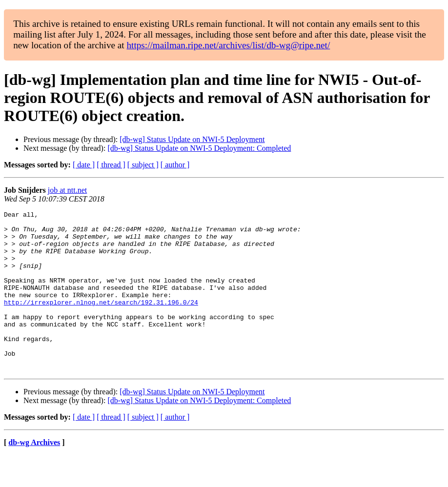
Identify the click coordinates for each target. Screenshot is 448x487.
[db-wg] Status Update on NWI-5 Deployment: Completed (199, 148)
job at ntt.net (67, 190)
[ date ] (84, 165)
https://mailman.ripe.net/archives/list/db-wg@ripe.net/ (228, 45)
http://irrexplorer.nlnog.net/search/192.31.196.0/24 (101, 321)
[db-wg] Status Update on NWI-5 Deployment (192, 139)
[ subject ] (143, 165)
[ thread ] (111, 165)
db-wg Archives (34, 474)
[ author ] (175, 165)
